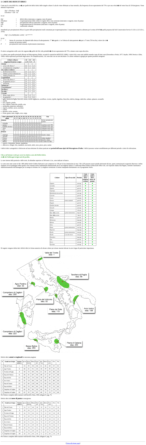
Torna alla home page (73, 443)
